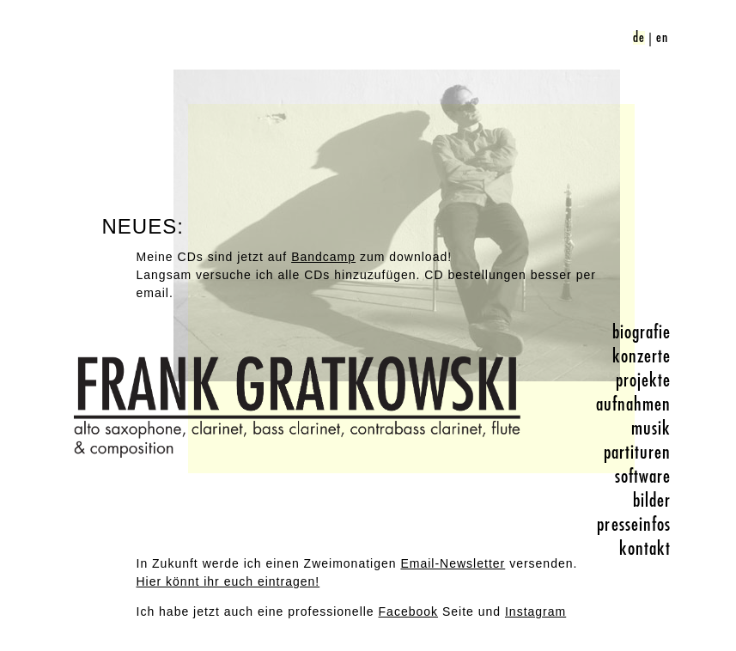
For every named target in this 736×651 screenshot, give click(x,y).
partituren (638, 452)
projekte (644, 380)
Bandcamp (323, 257)
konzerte (642, 356)
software (643, 476)
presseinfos (634, 524)
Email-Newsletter (452, 563)
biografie (642, 332)
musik (651, 428)
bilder (652, 500)
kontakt (645, 548)
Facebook (408, 611)
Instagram (535, 611)
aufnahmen (634, 404)
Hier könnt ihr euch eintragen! (228, 581)
